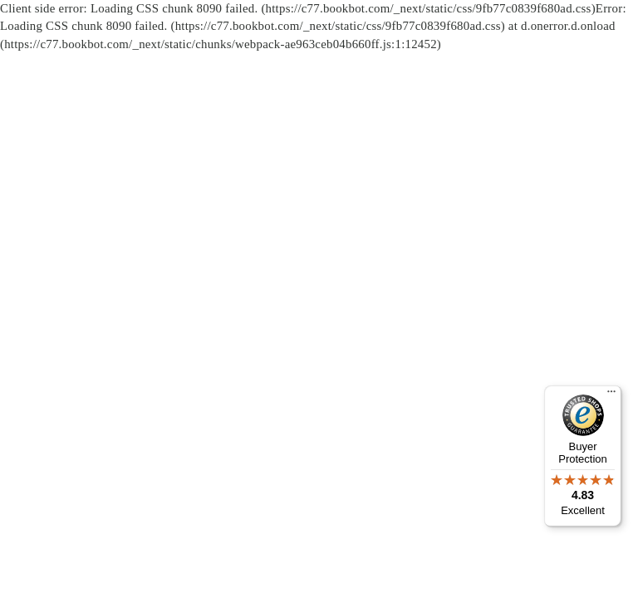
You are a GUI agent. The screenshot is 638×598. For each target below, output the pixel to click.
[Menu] (611, 395)
